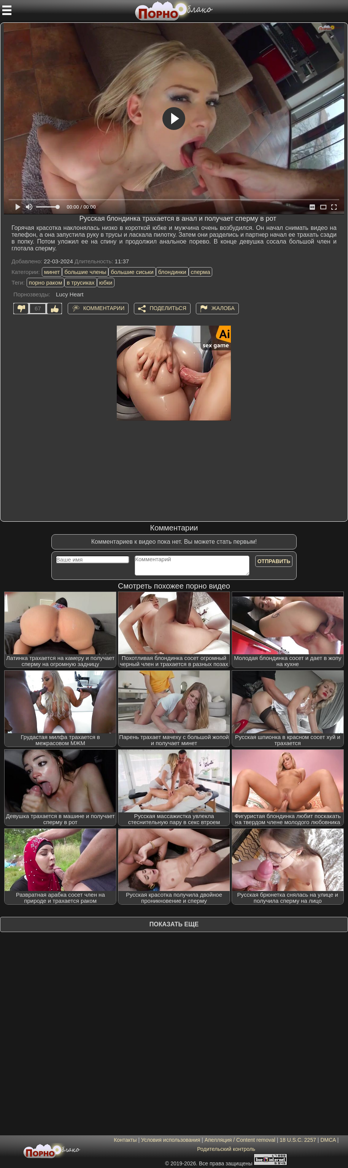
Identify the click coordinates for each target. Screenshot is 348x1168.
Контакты (125, 1140)
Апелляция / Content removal (240, 1140)
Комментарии (104, 308)
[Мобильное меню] (7, 10)
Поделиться (167, 308)
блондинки (172, 272)
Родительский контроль (226, 1149)
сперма (200, 272)
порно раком (45, 282)
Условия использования (170, 1140)
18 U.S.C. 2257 (298, 1140)
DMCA (327, 1140)
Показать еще (174, 924)
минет (52, 272)
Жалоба (223, 308)
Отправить (274, 561)
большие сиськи (132, 272)
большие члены (85, 272)
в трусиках (80, 282)
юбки (106, 282)
